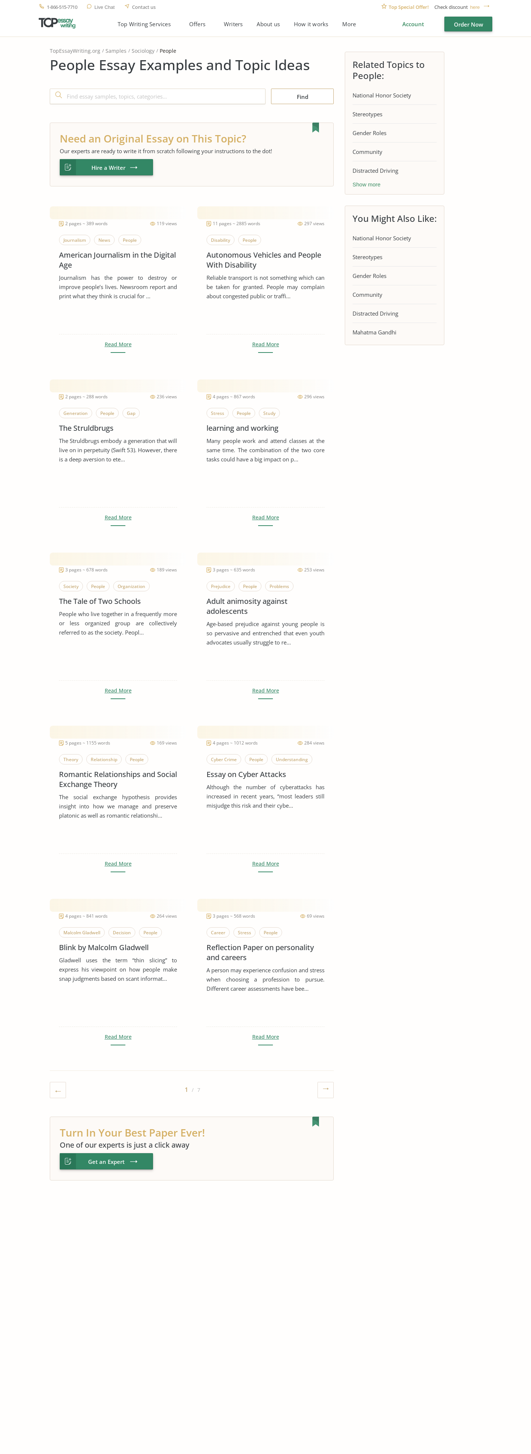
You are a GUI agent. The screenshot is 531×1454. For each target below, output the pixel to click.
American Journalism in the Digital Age (117, 260)
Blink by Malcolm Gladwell (104, 947)
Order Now (468, 24)
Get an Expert (106, 1161)
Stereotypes (367, 114)
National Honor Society (382, 95)
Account (413, 24)
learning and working (242, 428)
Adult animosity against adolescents (247, 606)
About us (268, 24)
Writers (233, 24)
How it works (311, 24)
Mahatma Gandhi (374, 332)
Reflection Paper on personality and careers (260, 952)
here (475, 7)
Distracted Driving (375, 170)
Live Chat (104, 7)
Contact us (144, 7)
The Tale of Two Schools (100, 601)
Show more (367, 184)
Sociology (143, 51)
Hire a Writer (108, 167)
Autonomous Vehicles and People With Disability (263, 260)
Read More (118, 344)
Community (367, 151)
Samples (115, 51)
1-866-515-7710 (62, 7)
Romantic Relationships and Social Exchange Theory (118, 779)
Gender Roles (369, 133)
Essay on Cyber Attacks (246, 774)
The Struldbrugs (86, 428)
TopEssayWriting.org (75, 51)
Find (302, 96)
